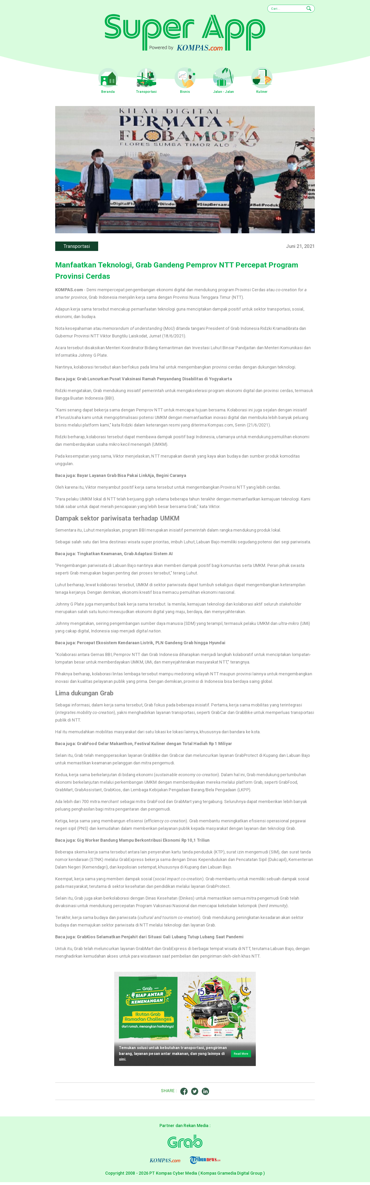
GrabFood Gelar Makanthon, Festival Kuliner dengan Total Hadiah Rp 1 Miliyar (154, 745)
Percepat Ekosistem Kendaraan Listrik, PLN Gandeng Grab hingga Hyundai (151, 644)
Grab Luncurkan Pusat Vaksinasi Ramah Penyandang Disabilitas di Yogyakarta (154, 380)
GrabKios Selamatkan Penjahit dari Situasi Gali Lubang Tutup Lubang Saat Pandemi (160, 938)
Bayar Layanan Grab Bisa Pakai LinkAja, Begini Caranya (131, 477)
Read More (236, 1056)
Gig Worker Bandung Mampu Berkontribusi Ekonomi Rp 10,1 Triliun (143, 842)
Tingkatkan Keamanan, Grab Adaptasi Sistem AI (125, 555)
